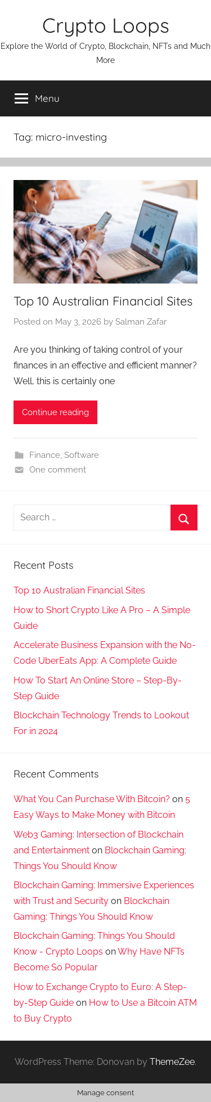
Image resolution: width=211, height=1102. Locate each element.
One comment (57, 470)
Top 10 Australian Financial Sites (103, 301)
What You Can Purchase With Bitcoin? (92, 799)
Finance (44, 455)
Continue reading (55, 412)
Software (81, 455)
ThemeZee (172, 1061)
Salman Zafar (141, 322)
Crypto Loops (105, 25)
